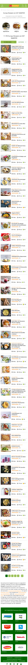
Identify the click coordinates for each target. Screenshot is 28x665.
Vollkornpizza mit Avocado (18, 511)
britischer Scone (5, 592)
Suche (23, 6)
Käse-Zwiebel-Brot (16, 435)
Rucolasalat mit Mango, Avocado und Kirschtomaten (19, 224)
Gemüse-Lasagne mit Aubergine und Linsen (17, 522)
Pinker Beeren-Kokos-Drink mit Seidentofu (18, 190)
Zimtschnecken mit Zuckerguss (16, 202)
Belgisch (17, 31)
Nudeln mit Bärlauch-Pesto (18, 145)
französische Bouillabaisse (14, 591)
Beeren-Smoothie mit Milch (19, 456)
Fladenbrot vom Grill (17, 424)
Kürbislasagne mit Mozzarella (19, 267)
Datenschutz (17, 657)
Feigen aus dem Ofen (17, 113)
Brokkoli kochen (16, 446)
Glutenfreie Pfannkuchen (18, 402)
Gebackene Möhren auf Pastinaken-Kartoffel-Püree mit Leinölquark (19, 345)
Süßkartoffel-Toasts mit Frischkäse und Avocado (18, 47)
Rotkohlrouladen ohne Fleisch (19, 91)
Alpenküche (6, 31)
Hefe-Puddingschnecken (18, 479)
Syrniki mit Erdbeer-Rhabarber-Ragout (17, 544)
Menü (2, 6)
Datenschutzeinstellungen (14, 659)
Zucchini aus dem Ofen (17, 565)
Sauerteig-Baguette (17, 300)
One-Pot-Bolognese (17, 235)
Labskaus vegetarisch (17, 489)
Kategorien (22, 661)
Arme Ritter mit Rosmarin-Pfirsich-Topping (18, 321)
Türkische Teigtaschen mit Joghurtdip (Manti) (18, 168)
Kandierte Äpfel (16, 533)
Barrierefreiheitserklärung (10, 661)
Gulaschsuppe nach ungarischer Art (17, 58)
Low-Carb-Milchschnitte (18, 102)
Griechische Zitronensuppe (18, 179)
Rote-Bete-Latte (16, 277)
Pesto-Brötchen (16, 310)
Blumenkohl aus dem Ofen (18, 123)
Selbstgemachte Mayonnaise (19, 256)
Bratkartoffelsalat (16, 500)
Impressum (9, 657)
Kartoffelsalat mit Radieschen (19, 357)
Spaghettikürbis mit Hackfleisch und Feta (17, 70)
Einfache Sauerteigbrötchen (19, 555)
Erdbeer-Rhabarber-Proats (18, 245)
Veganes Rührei (16, 213)
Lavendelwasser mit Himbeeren (17, 414)
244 (22, 575)
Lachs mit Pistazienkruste (18, 81)
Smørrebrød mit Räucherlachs (19, 367)
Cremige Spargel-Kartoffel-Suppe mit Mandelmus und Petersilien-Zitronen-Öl (18, 391)
